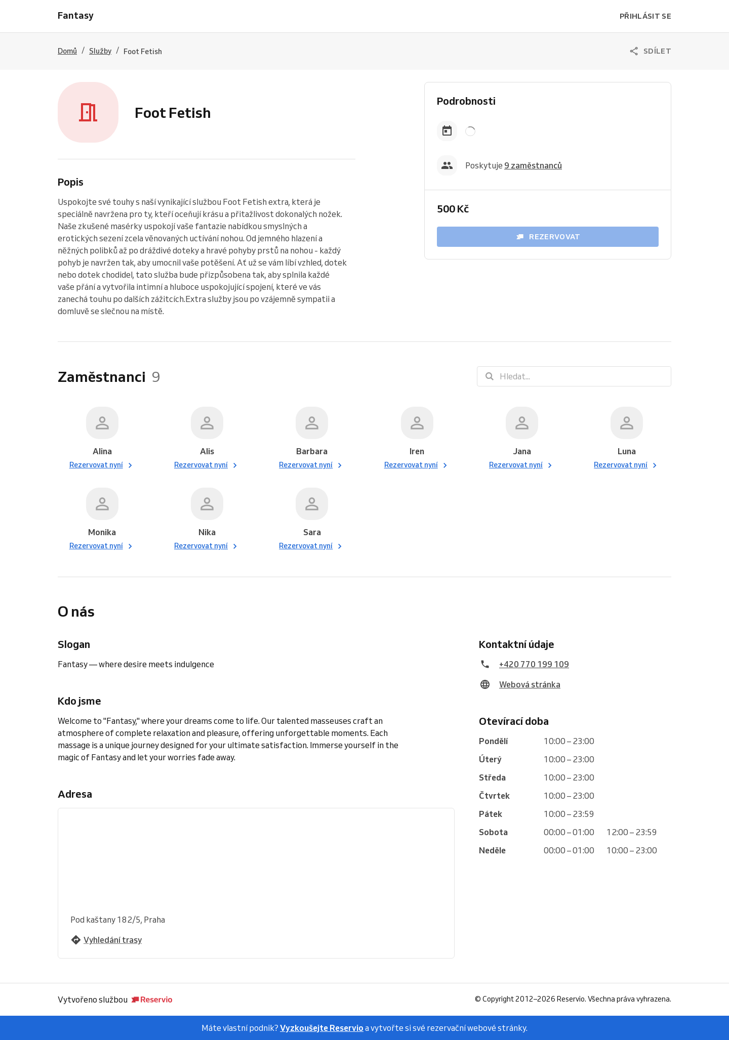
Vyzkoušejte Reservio (321, 1028)
